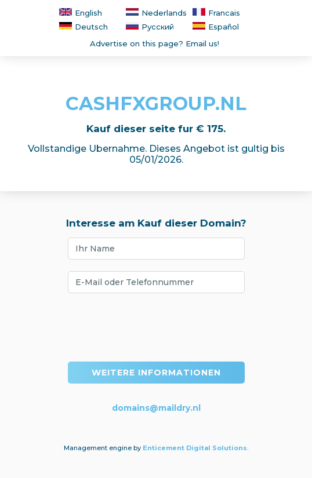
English (80, 12)
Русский (150, 26)
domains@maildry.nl (156, 408)
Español (216, 26)
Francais (216, 12)
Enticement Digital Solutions (195, 448)
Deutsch (83, 26)
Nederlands (156, 12)
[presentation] (156, 327)
